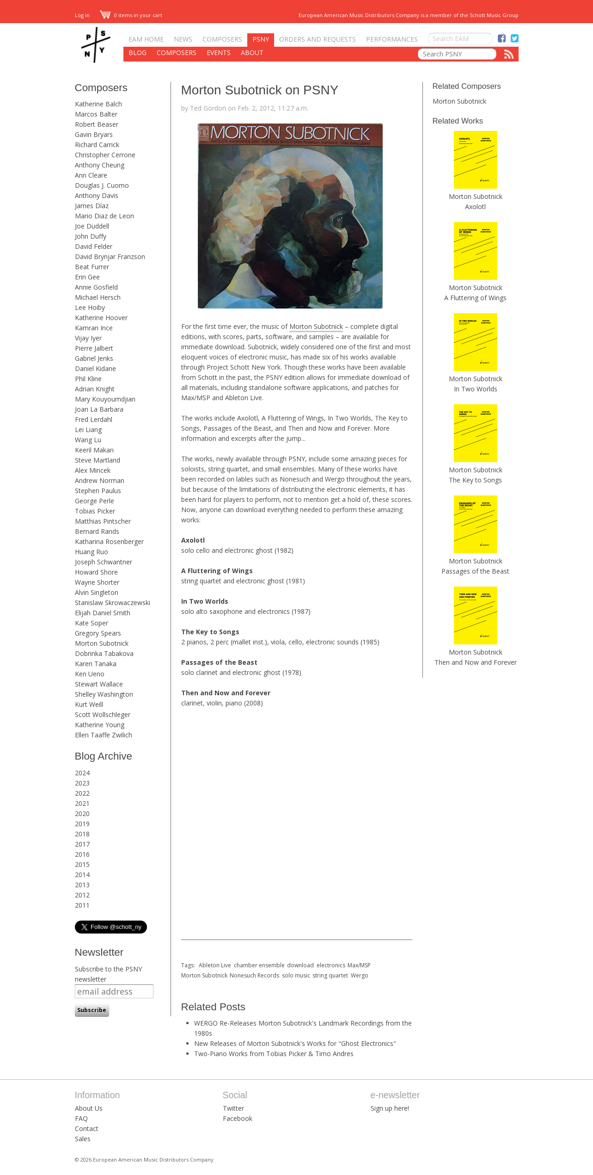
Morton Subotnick (101, 643)
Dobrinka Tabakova (104, 653)
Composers (222, 39)
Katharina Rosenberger (109, 541)
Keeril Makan (94, 449)
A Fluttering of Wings (475, 297)
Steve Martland (97, 460)
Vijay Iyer (88, 338)
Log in (82, 15)
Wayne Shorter (97, 582)
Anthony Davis (96, 195)
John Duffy (90, 236)
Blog (137, 52)
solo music (296, 975)
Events (219, 52)
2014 (82, 874)
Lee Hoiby (90, 307)
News (183, 39)
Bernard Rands (97, 531)
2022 (82, 793)
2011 (82, 905)
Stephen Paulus (98, 490)
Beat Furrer (92, 266)
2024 (82, 772)
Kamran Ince (94, 327)
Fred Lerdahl (93, 419)
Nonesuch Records (254, 975)
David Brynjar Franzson (110, 256)
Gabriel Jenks (94, 358)
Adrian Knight (95, 388)
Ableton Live (215, 965)
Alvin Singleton (96, 592)
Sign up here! (390, 1108)
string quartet (330, 975)
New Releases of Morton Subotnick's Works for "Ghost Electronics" (295, 1043)
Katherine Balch (98, 103)
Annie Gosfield (96, 287)
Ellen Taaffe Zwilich (103, 734)
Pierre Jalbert (94, 348)
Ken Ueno (89, 673)
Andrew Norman (99, 480)
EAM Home (146, 39)
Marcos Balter (96, 114)
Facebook (237, 1118)
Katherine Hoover (101, 317)
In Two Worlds (475, 388)
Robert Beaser (96, 124)
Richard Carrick (97, 144)
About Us (89, 1108)
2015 (82, 864)
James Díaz (92, 205)
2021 (82, 803)
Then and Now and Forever (475, 662)
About (252, 52)
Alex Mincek (92, 470)
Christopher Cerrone (105, 154)
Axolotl (475, 206)
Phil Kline (88, 378)
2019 (82, 823)
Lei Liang (88, 429)
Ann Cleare (91, 175)
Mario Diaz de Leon (104, 215)
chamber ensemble (259, 965)
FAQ (81, 1118)
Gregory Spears (98, 633)
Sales (83, 1138)
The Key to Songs (475, 480)
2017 (82, 844)
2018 (82, 833)
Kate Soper (91, 622)
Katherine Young (99, 724)
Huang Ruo (91, 551)
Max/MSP (359, 965)
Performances (392, 39)
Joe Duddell (92, 226)
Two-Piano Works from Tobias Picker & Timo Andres (274, 1053)
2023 (82, 783)
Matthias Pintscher (103, 521)
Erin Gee (87, 276)
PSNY (260, 39)
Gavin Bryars (94, 134)
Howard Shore (96, 572)
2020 (82, 813)
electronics (331, 965)
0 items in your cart (131, 15)
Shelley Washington (104, 694)
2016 (82, 854)
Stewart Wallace (99, 684)
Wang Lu (88, 439)
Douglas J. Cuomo (102, 185)
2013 (82, 884)
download (300, 965)
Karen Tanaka (95, 663)
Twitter (233, 1108)
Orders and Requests (317, 39)
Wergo (359, 975)
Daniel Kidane (95, 368)
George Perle (94, 500)
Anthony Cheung (99, 165)
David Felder (93, 246)
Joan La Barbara (99, 409)
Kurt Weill (89, 704)
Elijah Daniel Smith (102, 612)
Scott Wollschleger (102, 714)
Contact (86, 1128)
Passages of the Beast (475, 571)
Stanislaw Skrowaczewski (112, 602)
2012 (82, 895)
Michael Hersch (98, 297)
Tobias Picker (95, 511)
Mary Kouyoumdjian (105, 399)
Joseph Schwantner (103, 561)
